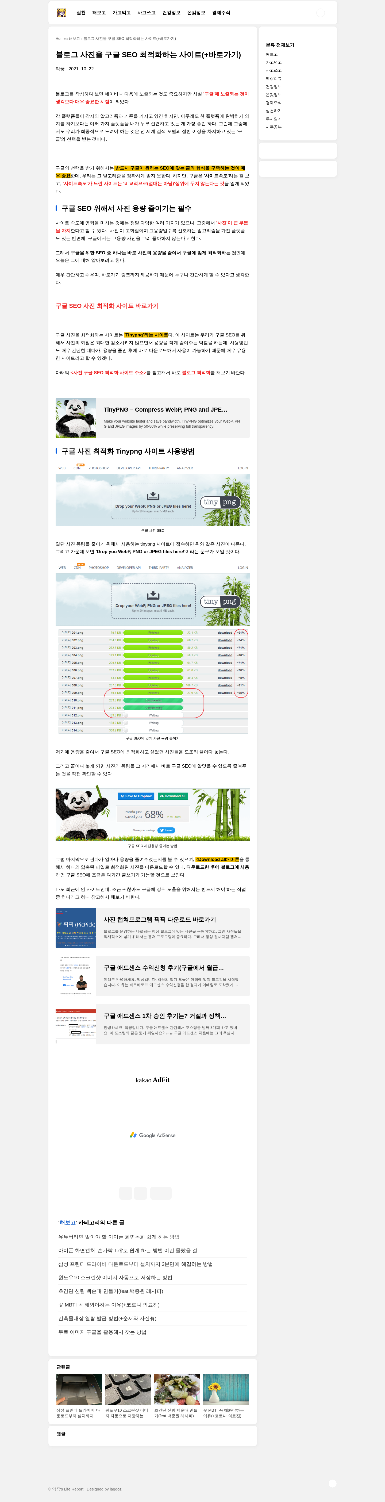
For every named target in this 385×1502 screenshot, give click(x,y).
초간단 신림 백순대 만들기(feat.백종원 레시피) (110, 1291)
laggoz (116, 1489)
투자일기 (274, 119)
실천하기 (274, 110)
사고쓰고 (146, 12)
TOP (332, 1483)
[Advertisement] (153, 1135)
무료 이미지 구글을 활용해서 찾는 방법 (102, 1332)
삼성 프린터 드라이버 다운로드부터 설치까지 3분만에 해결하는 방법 (135, 1264)
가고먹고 (122, 12)
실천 (81, 12)
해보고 (99, 12)
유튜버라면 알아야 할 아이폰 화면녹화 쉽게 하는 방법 (119, 1237)
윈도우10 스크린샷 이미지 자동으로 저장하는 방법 (115, 1277)
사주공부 (274, 127)
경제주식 (221, 12)
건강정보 (171, 12)
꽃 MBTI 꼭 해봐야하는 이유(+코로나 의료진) (109, 1305)
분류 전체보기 (280, 45)
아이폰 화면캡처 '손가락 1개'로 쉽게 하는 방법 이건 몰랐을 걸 (127, 1250)
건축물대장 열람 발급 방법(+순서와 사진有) (107, 1318)
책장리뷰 (274, 78)
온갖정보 (196, 12)
